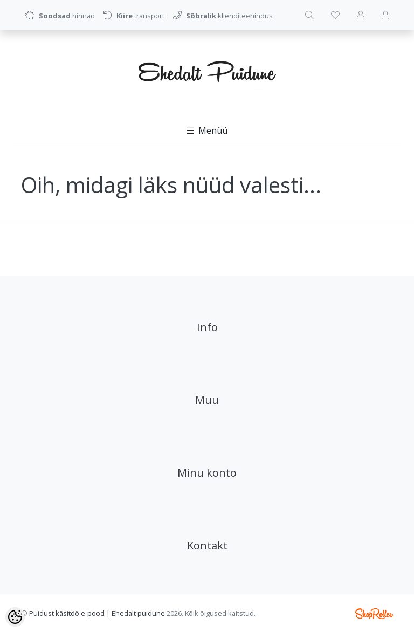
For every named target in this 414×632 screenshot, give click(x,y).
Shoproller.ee (374, 613)
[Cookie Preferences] (15, 617)
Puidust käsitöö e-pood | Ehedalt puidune (97, 613)
